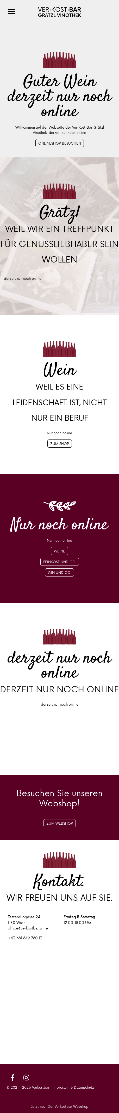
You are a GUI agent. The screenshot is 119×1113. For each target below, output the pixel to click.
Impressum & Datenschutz (73, 1087)
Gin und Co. (59, 572)
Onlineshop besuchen (59, 143)
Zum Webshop (59, 823)
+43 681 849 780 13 (25, 938)
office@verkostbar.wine (28, 928)
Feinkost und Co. (59, 561)
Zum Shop (59, 443)
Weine (59, 551)
